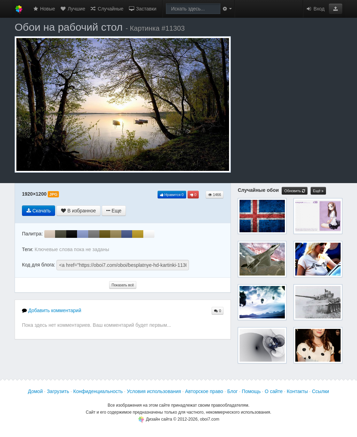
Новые (43, 9)
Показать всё (123, 285)
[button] (335, 8)
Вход (315, 9)
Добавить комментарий (51, 310)
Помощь (251, 391)
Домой (35, 391)
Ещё (318, 191)
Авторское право (204, 391)
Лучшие (72, 9)
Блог (232, 391)
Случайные (106, 9)
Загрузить (58, 391)
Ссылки (320, 391)
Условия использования (154, 391)
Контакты (297, 391)
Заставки (142, 9)
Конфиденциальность (98, 391)
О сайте (273, 391)
